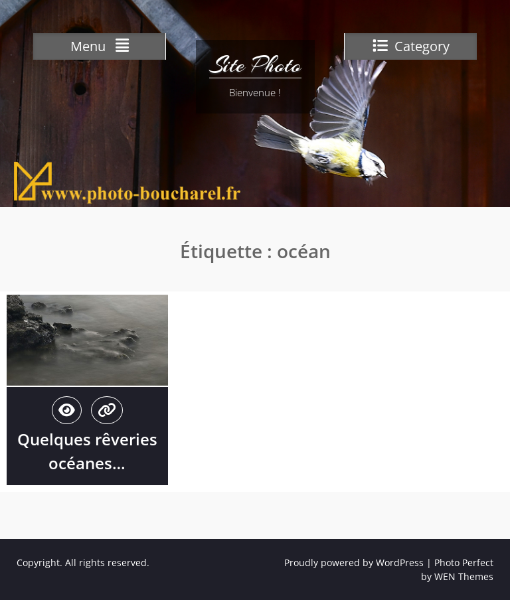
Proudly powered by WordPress (354, 562)
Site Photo (255, 65)
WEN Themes (463, 576)
